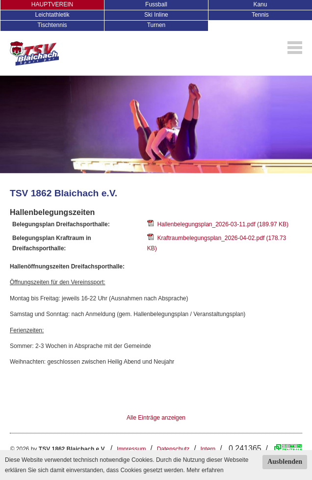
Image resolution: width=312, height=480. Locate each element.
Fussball (156, 4)
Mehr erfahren (204, 470)
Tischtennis (52, 25)
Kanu (260, 4)
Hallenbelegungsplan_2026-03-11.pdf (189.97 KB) (217, 224)
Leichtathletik (52, 14)
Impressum (131, 449)
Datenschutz (173, 449)
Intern (208, 449)
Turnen (156, 25)
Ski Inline (156, 14)
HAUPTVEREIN (52, 4)
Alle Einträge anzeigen (156, 417)
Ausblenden (284, 461)
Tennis (260, 14)
